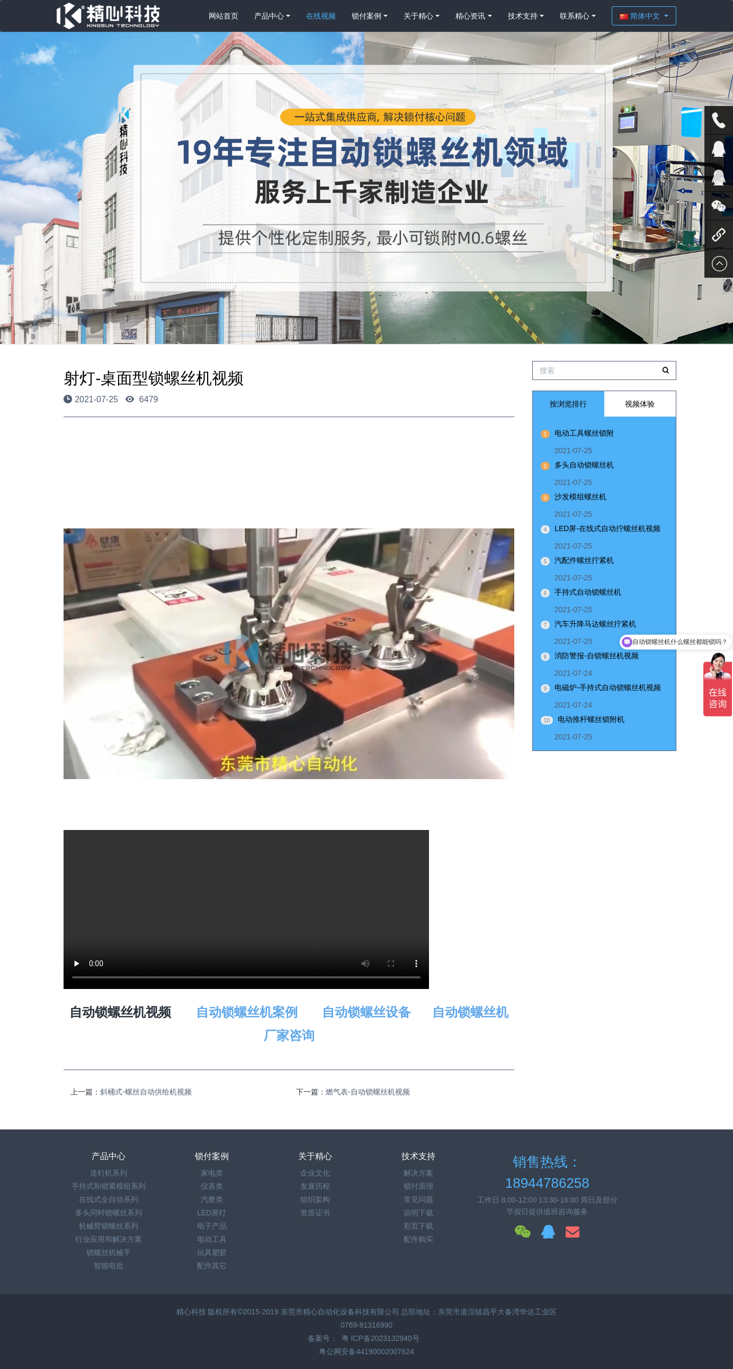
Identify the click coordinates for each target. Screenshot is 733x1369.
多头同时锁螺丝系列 (108, 1212)
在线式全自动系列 (108, 1199)
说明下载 (418, 1212)
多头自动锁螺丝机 (584, 465)
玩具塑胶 (212, 1252)
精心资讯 (470, 16)
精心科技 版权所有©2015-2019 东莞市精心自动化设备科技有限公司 (288, 1312)
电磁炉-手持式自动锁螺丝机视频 (608, 687)
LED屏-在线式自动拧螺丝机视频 (607, 528)
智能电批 (108, 1265)
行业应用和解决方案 (108, 1239)
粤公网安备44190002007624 (366, 1351)
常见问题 (418, 1199)
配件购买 (418, 1239)
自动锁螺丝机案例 (247, 1012)
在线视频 (321, 16)
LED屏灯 (211, 1212)
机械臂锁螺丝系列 (108, 1226)
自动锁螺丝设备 (366, 1012)
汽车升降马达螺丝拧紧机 (595, 624)
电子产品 (212, 1226)
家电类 (212, 1173)
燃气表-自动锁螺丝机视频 (368, 1092)
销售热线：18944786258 (547, 1172)
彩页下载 (418, 1226)
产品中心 (269, 16)
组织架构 (315, 1199)
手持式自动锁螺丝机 (588, 592)
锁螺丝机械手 (108, 1252)
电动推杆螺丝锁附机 (591, 719)
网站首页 (223, 16)
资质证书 (315, 1212)
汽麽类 (212, 1199)
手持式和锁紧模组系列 (108, 1186)
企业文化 (315, 1173)
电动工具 (212, 1239)
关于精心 (418, 16)
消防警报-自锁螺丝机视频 (597, 655)
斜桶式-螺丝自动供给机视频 (146, 1092)
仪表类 (212, 1186)
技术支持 (523, 16)
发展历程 (315, 1186)
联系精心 (574, 16)
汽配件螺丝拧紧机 (584, 560)
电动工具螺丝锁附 (584, 433)
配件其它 (212, 1265)
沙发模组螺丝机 (580, 496)
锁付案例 (366, 16)
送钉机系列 (108, 1173)
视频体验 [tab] (640, 404)
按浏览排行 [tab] (568, 404)
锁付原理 (418, 1186)
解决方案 (418, 1173)
